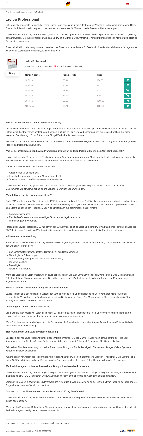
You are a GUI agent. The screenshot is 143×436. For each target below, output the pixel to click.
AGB (7, 423)
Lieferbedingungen (62, 423)
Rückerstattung (47, 423)
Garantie (14, 423)
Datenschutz (24, 423)
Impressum (35, 423)
